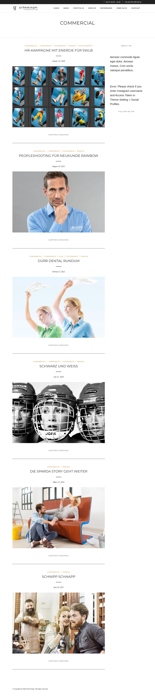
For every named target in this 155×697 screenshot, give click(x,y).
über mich (122, 8)
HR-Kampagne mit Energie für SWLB (59, 50)
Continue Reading (58, 135)
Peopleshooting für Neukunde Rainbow (58, 156)
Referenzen (106, 8)
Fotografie (60, 46)
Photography (86, 46)
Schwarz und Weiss (58, 366)
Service (92, 8)
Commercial (31, 46)
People (72, 46)
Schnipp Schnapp (58, 577)
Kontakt (135, 8)
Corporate (45, 46)
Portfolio (78, 8)
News (66, 8)
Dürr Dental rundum (59, 261)
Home (56, 8)
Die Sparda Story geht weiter (58, 471)
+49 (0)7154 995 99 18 (131, 2)
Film (61, 256)
